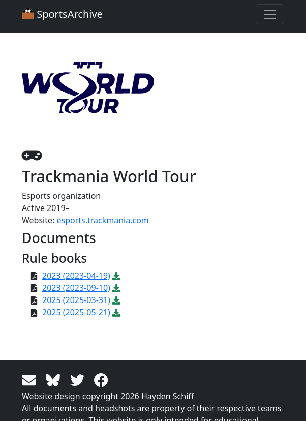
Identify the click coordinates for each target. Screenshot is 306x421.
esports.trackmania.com (102, 220)
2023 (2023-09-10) (76, 287)
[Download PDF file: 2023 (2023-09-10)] (116, 288)
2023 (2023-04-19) (76, 275)
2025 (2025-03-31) (76, 300)
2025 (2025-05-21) (76, 312)
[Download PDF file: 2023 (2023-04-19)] (116, 275)
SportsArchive (62, 14)
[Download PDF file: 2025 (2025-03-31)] (116, 300)
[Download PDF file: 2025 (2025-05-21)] (116, 312)
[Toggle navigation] (270, 14)
